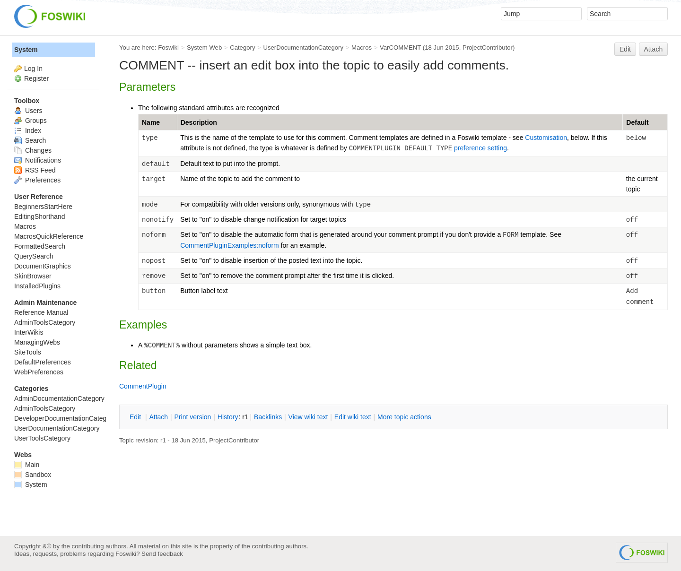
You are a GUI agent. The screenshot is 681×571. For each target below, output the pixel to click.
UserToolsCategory (42, 438)
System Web (204, 47)
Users (28, 110)
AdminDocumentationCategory (59, 398)
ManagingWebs (37, 342)
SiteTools (27, 352)
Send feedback (162, 553)
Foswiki (168, 47)
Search (30, 140)
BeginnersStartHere (43, 206)
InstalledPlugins (37, 286)
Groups (30, 120)
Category (242, 47)
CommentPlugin (142, 386)
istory (228, 417)
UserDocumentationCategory (303, 47)
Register (36, 78)
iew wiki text (308, 417)
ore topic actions (404, 417)
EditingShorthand (39, 216)
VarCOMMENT (400, 47)
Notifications (37, 160)
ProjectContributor (488, 47)
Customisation (546, 137)
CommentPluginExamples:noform (229, 245)
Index (27, 130)
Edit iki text (352, 417)
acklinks (268, 417)
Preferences (37, 180)
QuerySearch (33, 256)
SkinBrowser (33, 276)
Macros (361, 47)
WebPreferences (38, 372)
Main (26, 464)
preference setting (480, 148)
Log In (33, 68)
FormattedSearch (39, 246)
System (26, 49)
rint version (193, 417)
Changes (33, 150)
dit (136, 417)
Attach (653, 49)
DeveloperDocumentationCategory (65, 418)
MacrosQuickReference (48, 236)
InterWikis (28, 332)
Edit (625, 49)
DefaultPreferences (42, 362)
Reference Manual (41, 312)
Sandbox (32, 474)
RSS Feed (34, 170)
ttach (158, 417)
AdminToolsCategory (44, 322)
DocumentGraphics (42, 266)
